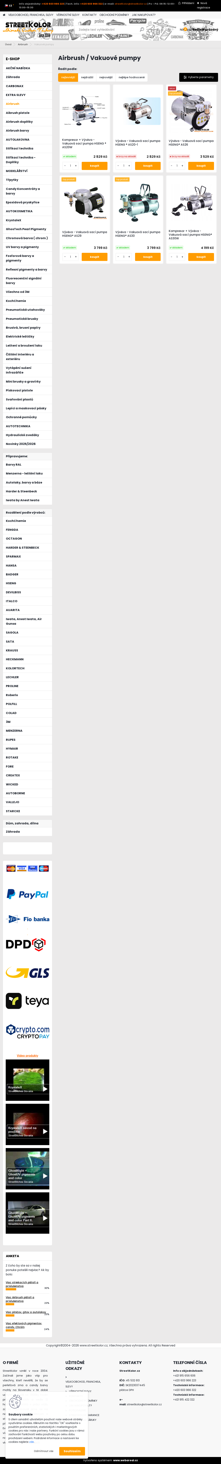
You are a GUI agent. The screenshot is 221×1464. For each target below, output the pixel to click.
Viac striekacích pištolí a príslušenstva (22, 1284)
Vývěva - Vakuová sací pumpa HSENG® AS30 (137, 234)
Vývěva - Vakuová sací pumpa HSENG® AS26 (191, 143)
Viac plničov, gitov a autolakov (26, 1312)
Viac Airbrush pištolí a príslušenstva (20, 1299)
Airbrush (23, 44)
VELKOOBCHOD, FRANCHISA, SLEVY (30, 15)
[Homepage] (4, 15)
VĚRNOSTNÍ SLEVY (67, 15)
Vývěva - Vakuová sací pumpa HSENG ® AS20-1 (137, 143)
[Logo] (28, 29)
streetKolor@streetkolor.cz (131, 4)
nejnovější (106, 77)
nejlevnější (68, 77)
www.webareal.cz (125, 1460)
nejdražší (87, 77)
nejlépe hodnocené (132, 77)
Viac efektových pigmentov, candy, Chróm (24, 1325)
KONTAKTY (89, 15)
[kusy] (70, 166)
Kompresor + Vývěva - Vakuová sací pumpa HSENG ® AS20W (84, 143)
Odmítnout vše (43, 1451)
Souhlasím (72, 1451)
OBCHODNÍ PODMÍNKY (114, 15)
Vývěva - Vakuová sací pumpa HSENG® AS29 (84, 234)
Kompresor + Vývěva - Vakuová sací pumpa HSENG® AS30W (190, 234)
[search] (142, 31)
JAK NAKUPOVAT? (143, 15)
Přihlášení (188, 3)
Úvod (8, 44)
